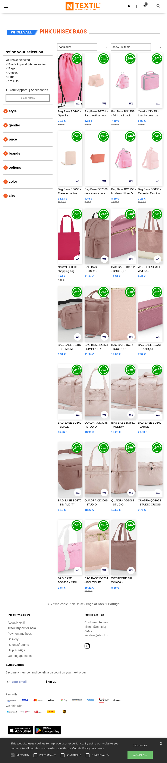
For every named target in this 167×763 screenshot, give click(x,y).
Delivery (13, 639)
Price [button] (13, 139)
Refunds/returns (18, 644)
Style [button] (12, 111)
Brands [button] (14, 153)
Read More (98, 748)
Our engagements (20, 655)
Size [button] (12, 195)
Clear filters (28, 98)
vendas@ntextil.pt (96, 635)
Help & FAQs (16, 650)
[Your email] (24, 682)
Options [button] (15, 167)
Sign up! (51, 681)
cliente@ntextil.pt (96, 626)
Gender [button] (14, 125)
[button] (129, 6)
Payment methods (20, 633)
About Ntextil (16, 622)
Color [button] (13, 181)
